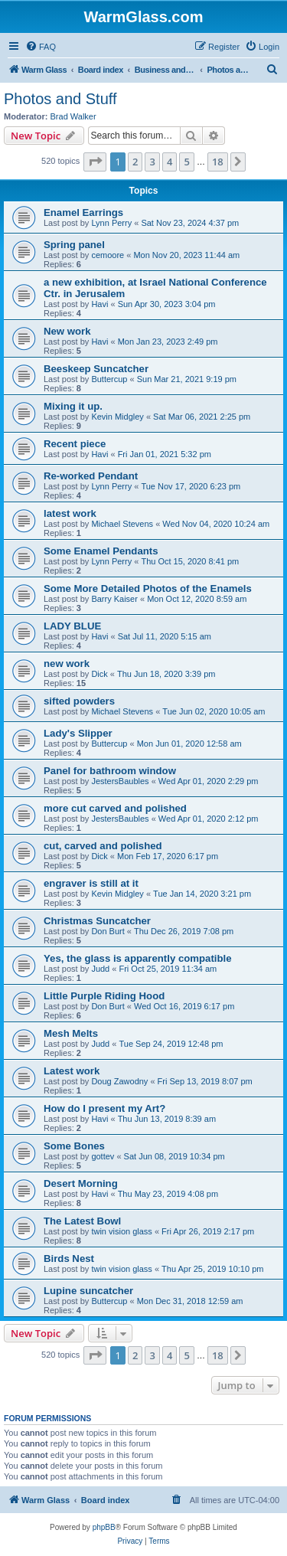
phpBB (104, 1527)
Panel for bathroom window (110, 770)
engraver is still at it (91, 883)
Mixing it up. (73, 406)
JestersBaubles (119, 781)
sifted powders (79, 701)
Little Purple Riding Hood (104, 996)
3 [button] (152, 161)
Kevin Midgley (117, 416)
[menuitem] (40, 47)
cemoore (107, 255)
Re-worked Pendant (91, 476)
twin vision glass (121, 1231)
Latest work (71, 1071)
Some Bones (74, 1146)
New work (67, 331)
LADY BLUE (72, 626)
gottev (102, 1156)
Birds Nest (69, 1258)
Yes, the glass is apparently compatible (138, 958)
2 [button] (135, 161)
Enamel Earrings (83, 212)
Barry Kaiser (114, 598)
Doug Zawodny (119, 1081)
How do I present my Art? (104, 1108)
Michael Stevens (122, 523)
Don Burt (107, 931)
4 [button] (169, 161)
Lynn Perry (111, 222)
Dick (99, 673)
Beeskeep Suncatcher (96, 368)
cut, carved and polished (103, 846)
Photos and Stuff (60, 98)
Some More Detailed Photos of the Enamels (148, 588)
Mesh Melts (71, 1033)
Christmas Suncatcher (97, 921)
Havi (99, 304)
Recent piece (75, 443)
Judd (100, 968)
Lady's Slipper (78, 733)
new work (67, 663)
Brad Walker (73, 116)
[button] (94, 161)
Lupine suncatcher (88, 1290)
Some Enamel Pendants (101, 551)
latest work (70, 513)
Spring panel (74, 244)
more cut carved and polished (115, 808)
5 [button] (186, 161)
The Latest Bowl (82, 1221)
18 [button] (217, 161)
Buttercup (109, 379)
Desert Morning (81, 1183)
